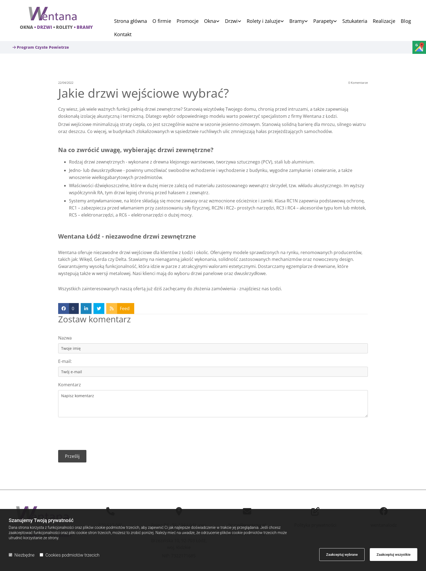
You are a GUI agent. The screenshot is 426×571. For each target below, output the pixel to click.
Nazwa (65, 338)
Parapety (323, 21)
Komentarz (69, 384)
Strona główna (130, 21)
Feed (125, 308)
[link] (209, 21)
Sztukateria (354, 21)
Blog (406, 21)
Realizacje (384, 21)
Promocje (188, 21)
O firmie (161, 21)
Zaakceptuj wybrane (342, 555)
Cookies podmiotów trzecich (69, 555)
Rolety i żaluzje (263, 21)
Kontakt (122, 35)
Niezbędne (22, 555)
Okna (210, 21)
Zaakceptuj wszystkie (394, 555)
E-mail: (65, 361)
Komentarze (358, 82)
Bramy (296, 21)
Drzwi (231, 21)
